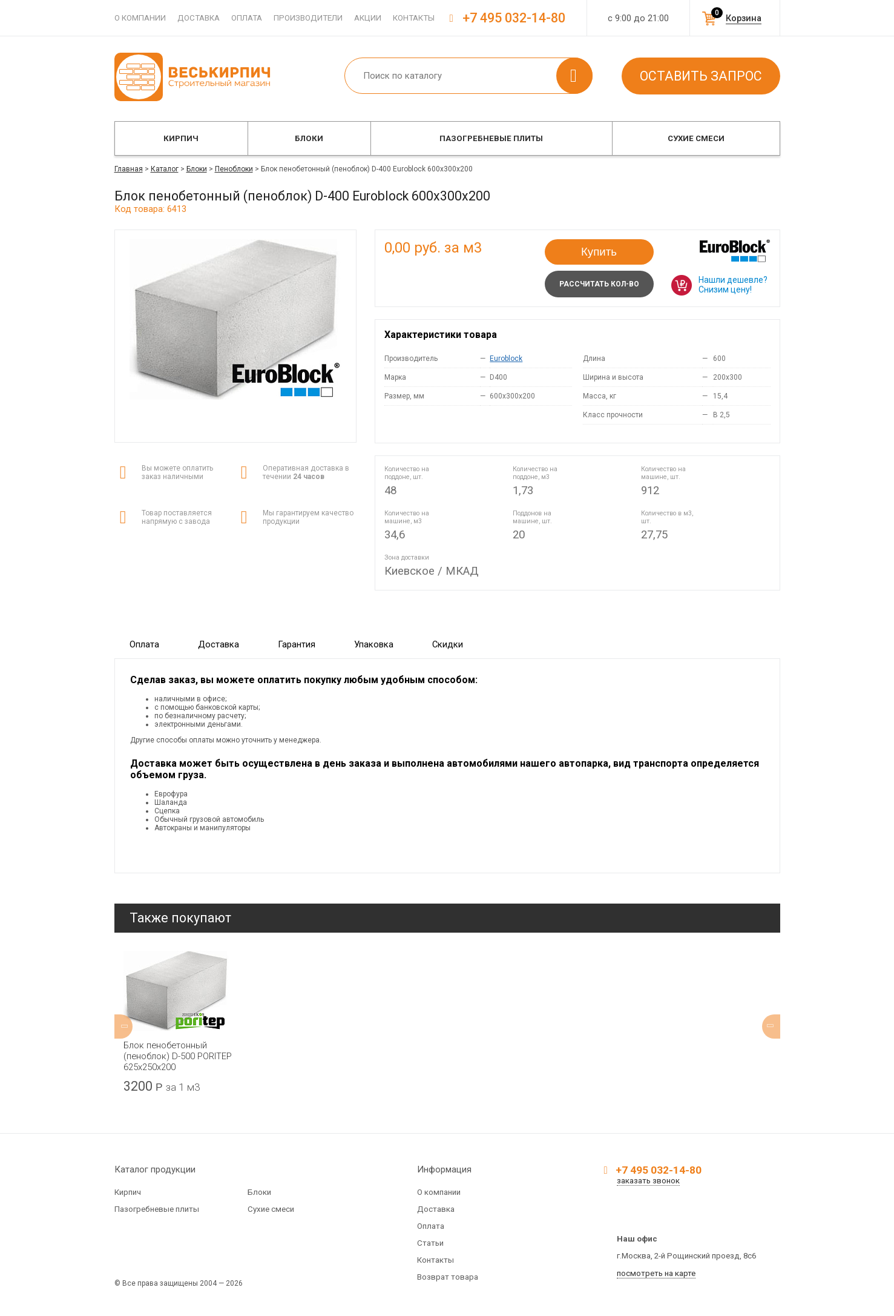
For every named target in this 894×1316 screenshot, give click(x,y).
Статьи (430, 1243)
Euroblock (506, 358)
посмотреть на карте (656, 1273)
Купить (599, 251)
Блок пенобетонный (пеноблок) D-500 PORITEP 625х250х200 (177, 1056)
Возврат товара (447, 1276)
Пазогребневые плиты (491, 138)
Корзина (743, 18)
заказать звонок (648, 1180)
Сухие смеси (696, 138)
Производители (308, 17)
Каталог (165, 169)
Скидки (447, 644)
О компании (140, 17)
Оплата (246, 17)
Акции (367, 17)
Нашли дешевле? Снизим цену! (732, 284)
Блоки (309, 138)
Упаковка (373, 644)
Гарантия (296, 644)
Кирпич (181, 138)
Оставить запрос (701, 76)
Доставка (198, 17)
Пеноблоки (234, 169)
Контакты (414, 17)
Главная (128, 169)
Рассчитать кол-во (599, 284)
